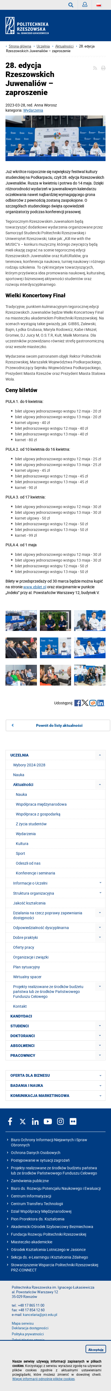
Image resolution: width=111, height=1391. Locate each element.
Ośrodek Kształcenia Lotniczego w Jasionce (48, 1249)
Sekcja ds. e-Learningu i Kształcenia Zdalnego (49, 1257)
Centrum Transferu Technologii (37, 1203)
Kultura (22, 843)
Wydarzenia (33, 110)
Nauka (21, 794)
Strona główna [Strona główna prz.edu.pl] (20, 46)
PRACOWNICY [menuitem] (22, 1055)
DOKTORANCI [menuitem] (22, 1036)
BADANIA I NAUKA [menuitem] (57, 1085)
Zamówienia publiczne (30, 1180)
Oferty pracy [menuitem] (23, 947)
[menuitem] (100, 755)
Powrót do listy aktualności (59, 725)
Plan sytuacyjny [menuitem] (26, 966)
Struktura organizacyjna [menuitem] (59, 893)
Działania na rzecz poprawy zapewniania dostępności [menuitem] (47, 915)
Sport (20, 853)
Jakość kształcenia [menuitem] (29, 903)
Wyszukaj (73, 5)
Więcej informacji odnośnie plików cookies (43, 1379)
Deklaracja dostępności (30, 1328)
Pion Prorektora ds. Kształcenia (38, 1218)
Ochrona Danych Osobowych (35, 1152)
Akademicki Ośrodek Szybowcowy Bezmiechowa (52, 1226)
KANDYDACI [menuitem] (21, 1016)
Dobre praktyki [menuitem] (25, 937)
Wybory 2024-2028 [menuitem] (29, 764)
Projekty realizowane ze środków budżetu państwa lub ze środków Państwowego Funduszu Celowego (54, 1170)
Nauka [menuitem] (18, 774)
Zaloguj (87, 6)
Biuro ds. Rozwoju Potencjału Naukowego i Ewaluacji (56, 1188)
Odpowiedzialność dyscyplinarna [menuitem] (41, 927)
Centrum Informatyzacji (31, 1196)
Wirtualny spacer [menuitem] (27, 976)
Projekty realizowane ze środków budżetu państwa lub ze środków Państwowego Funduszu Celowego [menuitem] (48, 991)
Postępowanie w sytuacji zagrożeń (40, 1160)
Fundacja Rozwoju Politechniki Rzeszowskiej (48, 1234)
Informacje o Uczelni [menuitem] (59, 883)
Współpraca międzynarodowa (41, 804)
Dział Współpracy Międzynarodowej (41, 1211)
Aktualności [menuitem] (23, 784)
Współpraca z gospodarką (38, 814)
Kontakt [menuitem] (20, 1006)
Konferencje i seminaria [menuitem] (35, 873)
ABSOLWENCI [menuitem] (22, 1045)
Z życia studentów (31, 823)
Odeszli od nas (28, 863)
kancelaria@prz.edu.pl (40, 1314)
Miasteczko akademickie (31, 1241)
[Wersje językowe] (99, 5)
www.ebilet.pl (34, 586)
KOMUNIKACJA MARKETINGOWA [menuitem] (57, 1095)
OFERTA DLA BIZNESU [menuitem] (57, 1075)
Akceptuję (96, 1350)
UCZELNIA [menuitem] (19, 755)
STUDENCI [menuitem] (19, 1026)
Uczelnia (43, 46)
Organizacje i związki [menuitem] (30, 957)
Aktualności (64, 46)
